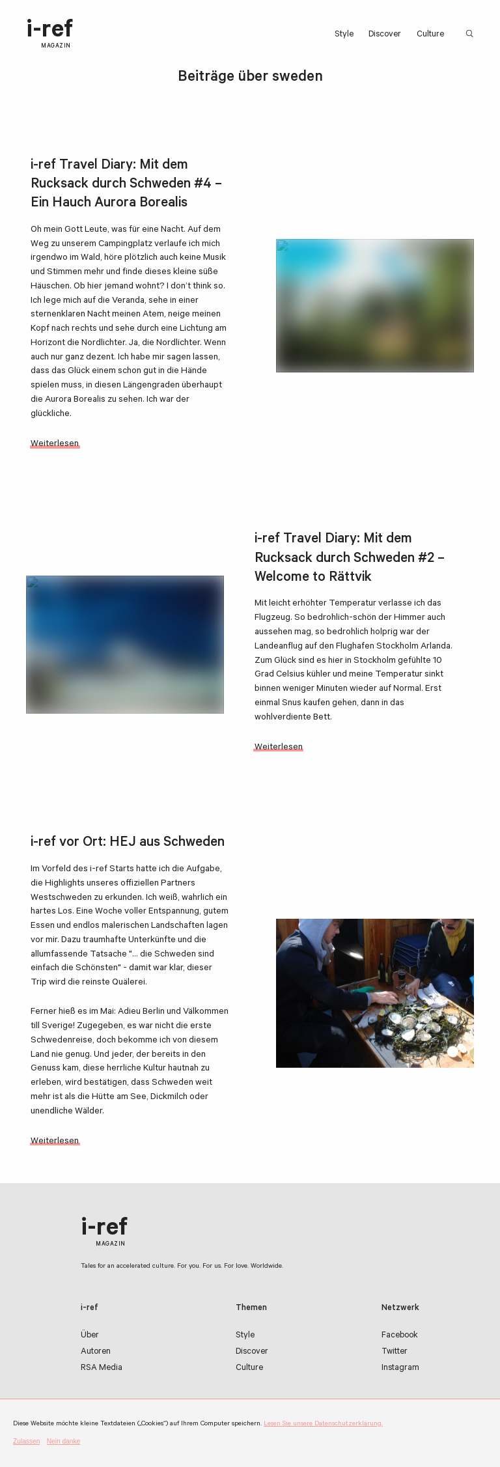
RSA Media (101, 1368)
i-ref (49, 34)
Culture (430, 35)
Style (344, 35)
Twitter (395, 1352)
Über (90, 1336)
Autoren (96, 1352)
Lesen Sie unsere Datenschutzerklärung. (323, 1424)
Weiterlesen (55, 444)
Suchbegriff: (472, 34)
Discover (384, 35)
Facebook (400, 1336)
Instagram (400, 1368)
